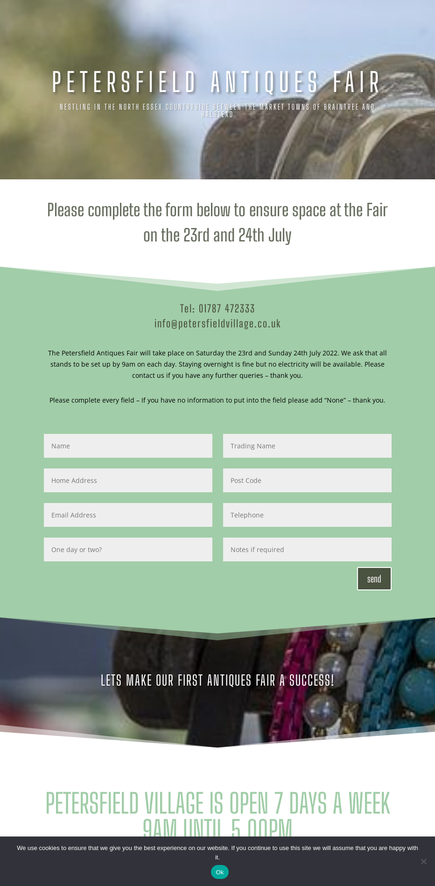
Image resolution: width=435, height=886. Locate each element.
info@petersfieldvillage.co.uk (217, 323)
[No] (423, 861)
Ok (220, 872)
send (374, 578)
